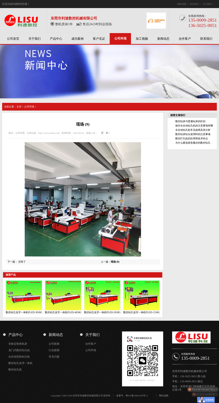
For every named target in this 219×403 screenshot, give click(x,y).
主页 (18, 106)
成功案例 (77, 38)
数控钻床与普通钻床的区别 (190, 121)
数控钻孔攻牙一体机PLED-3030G (24, 312)
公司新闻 (54, 343)
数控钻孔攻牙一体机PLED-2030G (102, 312)
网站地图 (163, 395)
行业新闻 (54, 350)
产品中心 (56, 38)
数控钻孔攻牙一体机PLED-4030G (63, 312)
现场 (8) (115, 261)
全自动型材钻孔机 (19, 356)
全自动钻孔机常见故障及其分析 (192, 130)
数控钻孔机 (15, 369)
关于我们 (34, 38)
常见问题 (54, 356)
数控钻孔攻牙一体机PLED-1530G (141, 312)
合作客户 (185, 38)
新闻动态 (163, 38)
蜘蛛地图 (181, 4)
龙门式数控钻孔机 (19, 350)
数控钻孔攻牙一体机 (20, 363)
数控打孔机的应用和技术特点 (191, 138)
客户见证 (99, 38)
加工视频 (142, 38)
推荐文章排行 (177, 115)
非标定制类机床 (17, 343)
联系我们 (194, 4)
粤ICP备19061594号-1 (136, 395)
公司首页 (13, 38)
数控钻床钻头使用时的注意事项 (192, 134)
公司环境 (120, 38)
